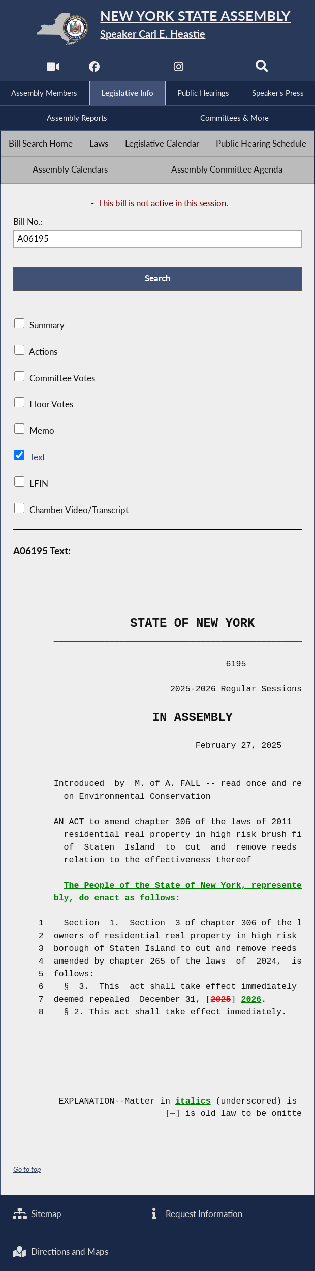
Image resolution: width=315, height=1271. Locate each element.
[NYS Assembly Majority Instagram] (178, 69)
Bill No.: (28, 222)
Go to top (27, 1169)
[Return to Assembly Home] (157, 29)
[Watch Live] (53, 69)
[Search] (261, 69)
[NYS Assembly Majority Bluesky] (220, 69)
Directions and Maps (61, 1252)
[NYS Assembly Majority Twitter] (136, 69)
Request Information (194, 1213)
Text (37, 458)
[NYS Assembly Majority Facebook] (94, 69)
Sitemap (37, 1213)
